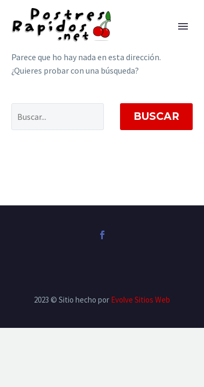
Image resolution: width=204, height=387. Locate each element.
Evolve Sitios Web (140, 300)
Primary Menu (183, 26)
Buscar (156, 116)
